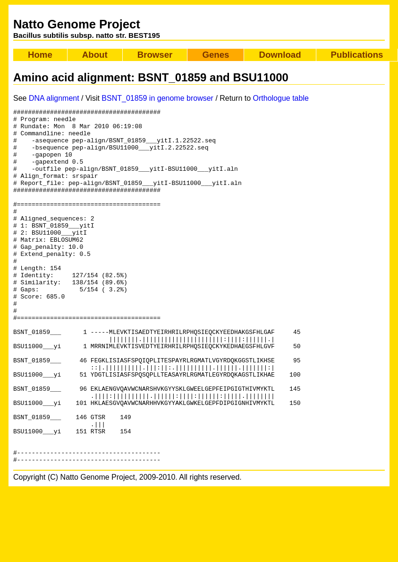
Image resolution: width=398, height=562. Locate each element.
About (95, 55)
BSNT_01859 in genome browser (157, 98)
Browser (155, 55)
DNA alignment (54, 98)
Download (280, 55)
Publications (357, 55)
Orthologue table (281, 98)
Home (40, 55)
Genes (215, 55)
